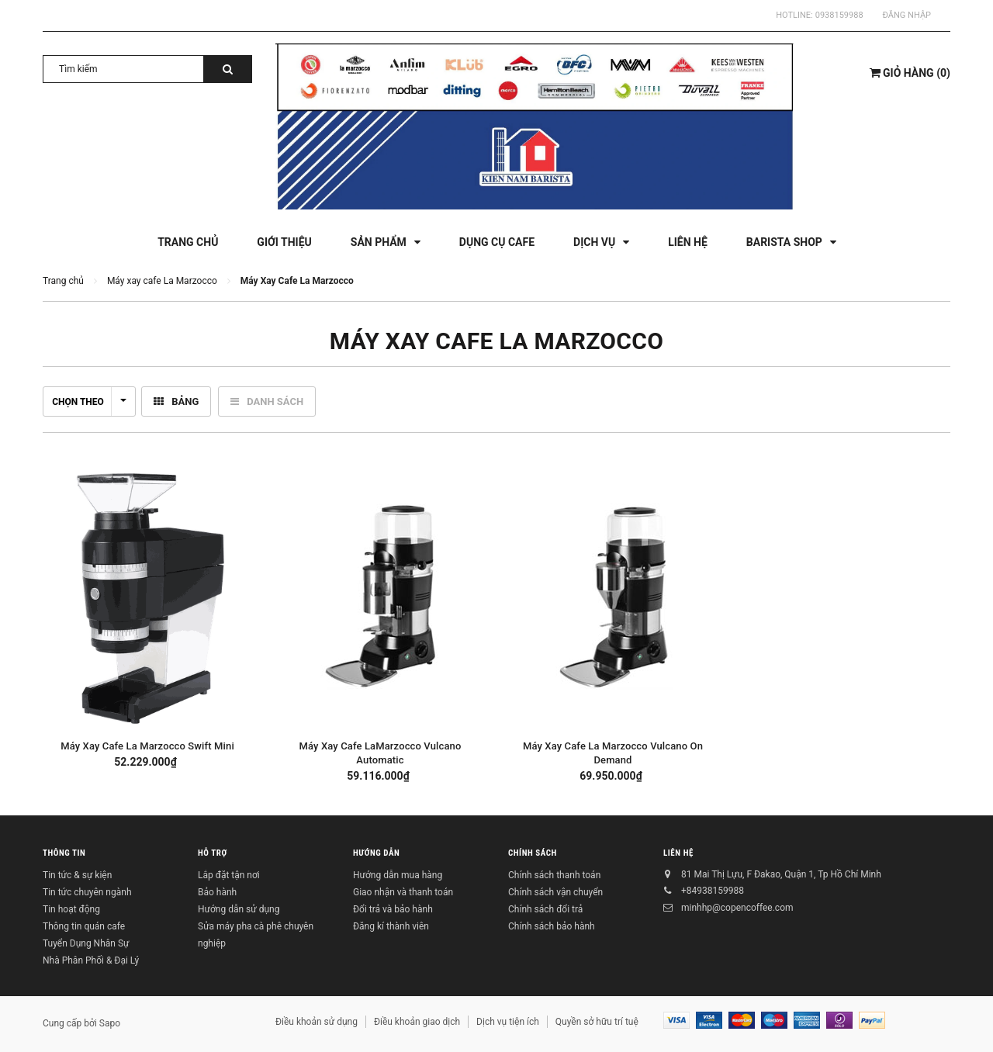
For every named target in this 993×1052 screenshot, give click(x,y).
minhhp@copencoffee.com (737, 907)
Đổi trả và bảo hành (393, 909)
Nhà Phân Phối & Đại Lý (91, 960)
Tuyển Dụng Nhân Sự (86, 943)
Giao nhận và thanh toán (403, 892)
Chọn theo (89, 401)
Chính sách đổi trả (545, 909)
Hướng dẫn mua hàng (397, 875)
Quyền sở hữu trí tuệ (596, 1021)
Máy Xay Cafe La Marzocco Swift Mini (147, 746)
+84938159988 (712, 890)
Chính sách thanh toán (554, 875)
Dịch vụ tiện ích (507, 1021)
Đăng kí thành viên (391, 926)
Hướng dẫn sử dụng (238, 909)
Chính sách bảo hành (551, 926)
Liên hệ (678, 853)
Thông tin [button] (64, 853)
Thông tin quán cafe (84, 926)
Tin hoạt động (71, 909)
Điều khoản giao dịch (417, 1021)
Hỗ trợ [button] (212, 853)
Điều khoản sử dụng (316, 1021)
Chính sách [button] (532, 853)
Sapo (109, 1023)
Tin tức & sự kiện (77, 875)
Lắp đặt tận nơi (229, 875)
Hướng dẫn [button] (376, 853)
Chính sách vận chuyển (555, 892)
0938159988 (839, 15)
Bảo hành (217, 892)
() (910, 73)
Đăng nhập (907, 15)
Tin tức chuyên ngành (87, 892)
